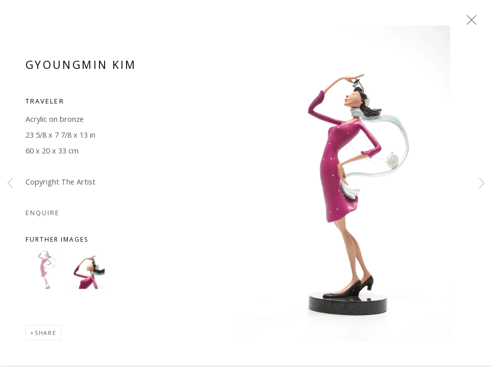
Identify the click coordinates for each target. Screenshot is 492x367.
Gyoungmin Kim (81, 66)
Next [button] (482, 183)
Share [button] (46, 334)
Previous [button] (10, 183)
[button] (45, 271)
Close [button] (469, 23)
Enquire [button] (43, 213)
